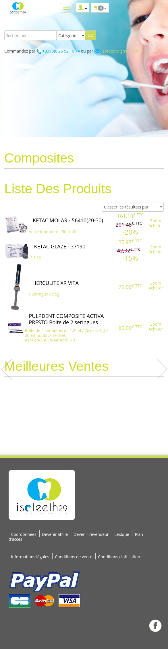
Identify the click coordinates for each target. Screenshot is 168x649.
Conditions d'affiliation (119, 556)
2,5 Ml (35, 257)
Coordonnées (23, 534)
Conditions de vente (73, 556)
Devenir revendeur (91, 534)
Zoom (155, 220)
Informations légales (30, 556)
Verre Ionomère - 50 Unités (54, 231)
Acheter (155, 225)
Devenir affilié (55, 534)
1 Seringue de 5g (43, 294)
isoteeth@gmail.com (121, 51)
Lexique (122, 534)
